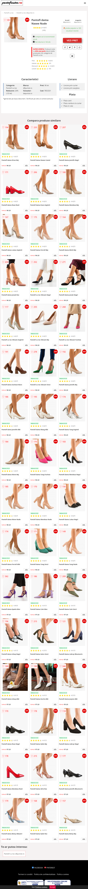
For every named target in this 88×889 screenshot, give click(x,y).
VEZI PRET (72, 40)
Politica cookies (63, 874)
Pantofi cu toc (9, 13)
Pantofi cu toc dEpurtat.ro (25, 13)
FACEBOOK (37, 868)
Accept (52, 887)
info (26, 165)
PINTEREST (49, 868)
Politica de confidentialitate (44, 874)
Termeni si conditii (25, 874)
